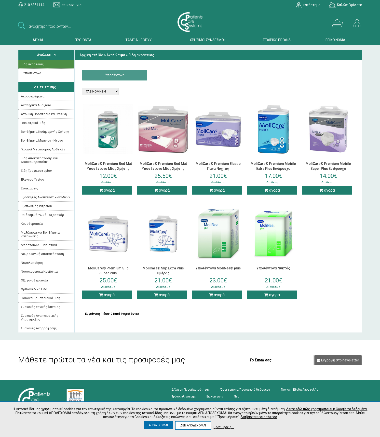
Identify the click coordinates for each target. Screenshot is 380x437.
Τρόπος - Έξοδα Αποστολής (299, 389)
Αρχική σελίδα (91, 55)
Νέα (236, 396)
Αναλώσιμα (46, 55)
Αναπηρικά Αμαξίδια (36, 105)
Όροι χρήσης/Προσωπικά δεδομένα (245, 389)
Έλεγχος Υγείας (32, 179)
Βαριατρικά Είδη (33, 123)
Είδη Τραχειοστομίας (36, 170)
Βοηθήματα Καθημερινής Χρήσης (45, 131)
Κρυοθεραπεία (32, 223)
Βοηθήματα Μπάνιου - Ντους (42, 140)
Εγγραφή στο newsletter (338, 360)
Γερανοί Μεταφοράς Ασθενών (43, 149)
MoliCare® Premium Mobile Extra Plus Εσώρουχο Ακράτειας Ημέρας (273, 168)
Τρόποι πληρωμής (184, 396)
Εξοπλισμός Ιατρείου (36, 206)
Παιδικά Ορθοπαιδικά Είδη (40, 298)
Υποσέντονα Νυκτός (273, 268)
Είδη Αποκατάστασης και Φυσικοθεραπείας (39, 160)
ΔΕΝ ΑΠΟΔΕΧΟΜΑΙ (193, 425)
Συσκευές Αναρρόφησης (39, 328)
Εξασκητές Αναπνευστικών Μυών (45, 197)
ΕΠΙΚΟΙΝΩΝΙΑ (335, 40)
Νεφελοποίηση (32, 263)
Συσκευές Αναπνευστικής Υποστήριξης (39, 317)
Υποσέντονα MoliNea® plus (218, 268)
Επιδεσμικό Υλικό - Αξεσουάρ (42, 215)
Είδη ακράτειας (32, 64)
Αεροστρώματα (32, 96)
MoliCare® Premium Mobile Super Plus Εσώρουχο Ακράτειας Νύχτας (328, 168)
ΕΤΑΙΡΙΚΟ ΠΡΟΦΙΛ (277, 40)
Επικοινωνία (214, 396)
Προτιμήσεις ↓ (224, 427)
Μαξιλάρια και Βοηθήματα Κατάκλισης (40, 234)
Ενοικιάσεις (29, 188)
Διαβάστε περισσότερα (259, 417)
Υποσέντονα (32, 73)
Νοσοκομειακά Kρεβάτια (39, 271)
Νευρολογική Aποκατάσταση (42, 254)
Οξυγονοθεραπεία (34, 280)
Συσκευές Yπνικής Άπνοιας (40, 307)
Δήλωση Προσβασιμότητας (191, 389)
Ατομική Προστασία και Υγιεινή (44, 114)
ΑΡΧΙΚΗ (38, 40)
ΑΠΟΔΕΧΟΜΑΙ (158, 425)
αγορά (107, 190)
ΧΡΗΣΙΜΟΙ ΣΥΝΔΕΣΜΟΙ (207, 40)
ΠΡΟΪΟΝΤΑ (83, 40)
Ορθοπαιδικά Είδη (34, 289)
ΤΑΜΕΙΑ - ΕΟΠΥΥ (138, 40)
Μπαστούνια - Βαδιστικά (39, 245)
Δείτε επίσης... (46, 87)
